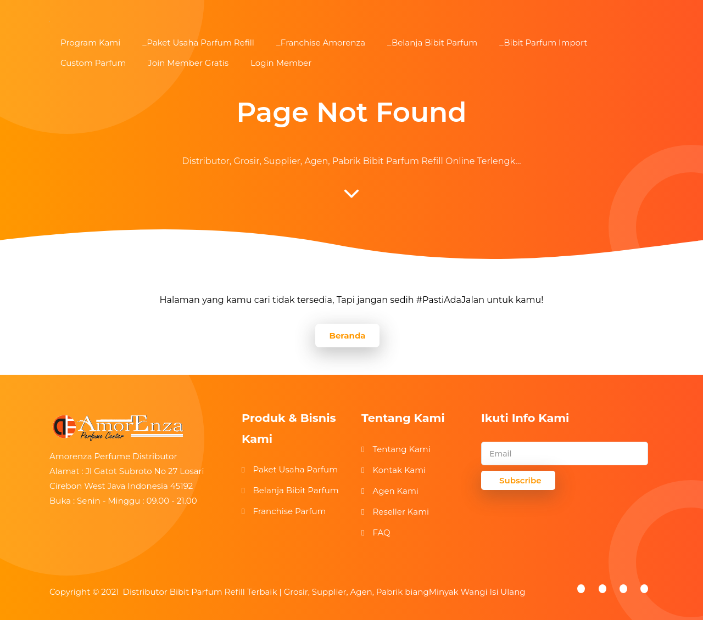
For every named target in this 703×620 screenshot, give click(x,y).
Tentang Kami (401, 449)
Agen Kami (395, 491)
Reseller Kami (400, 511)
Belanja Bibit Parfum (295, 490)
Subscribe (520, 480)
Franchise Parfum (289, 511)
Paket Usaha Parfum (295, 469)
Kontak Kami (399, 470)
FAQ (381, 532)
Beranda (347, 335)
